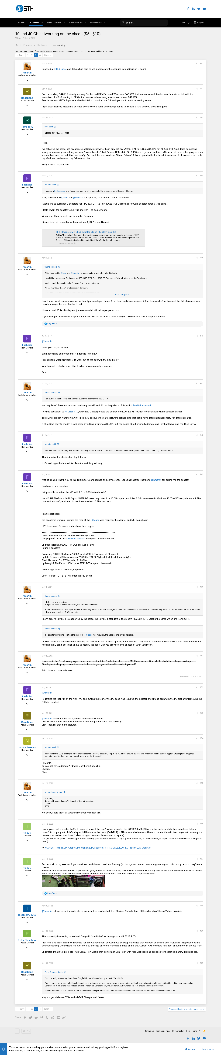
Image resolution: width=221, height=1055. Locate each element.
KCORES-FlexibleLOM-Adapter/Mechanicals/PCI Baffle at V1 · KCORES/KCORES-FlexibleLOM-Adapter (98, 847)
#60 (201, 963)
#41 (201, 63)
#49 (201, 474)
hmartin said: (50, 185)
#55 (201, 783)
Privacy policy (178, 1031)
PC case (95, 520)
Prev (21, 55)
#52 (201, 687)
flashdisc (27, 184)
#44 (201, 175)
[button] (42, 22)
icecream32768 (27, 914)
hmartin (27, 72)
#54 (201, 738)
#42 (201, 89)
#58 (201, 906)
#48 (201, 435)
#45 (201, 258)
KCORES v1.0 (71, 411)
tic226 (27, 832)
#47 (201, 383)
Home (194, 1031)
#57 (201, 859)
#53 (201, 713)
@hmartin (78, 197)
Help (188, 1031)
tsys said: (49, 127)
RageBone (27, 97)
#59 (201, 931)
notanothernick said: (54, 792)
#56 (201, 824)
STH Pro (26, 1031)
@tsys (64, 197)
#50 (201, 587)
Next (46, 55)
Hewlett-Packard (76, 538)
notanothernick (27, 747)
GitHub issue (60, 69)
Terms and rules (163, 1031)
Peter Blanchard (27, 940)
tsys (19, 38)
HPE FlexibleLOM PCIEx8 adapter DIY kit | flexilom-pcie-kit (86, 232)
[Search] (144, 23)
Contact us (149, 1031)
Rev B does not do (142, 405)
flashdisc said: (51, 267)
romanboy (27, 126)
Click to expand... (122, 294)
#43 (201, 117)
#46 (201, 336)
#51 (201, 656)
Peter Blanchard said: (54, 972)
